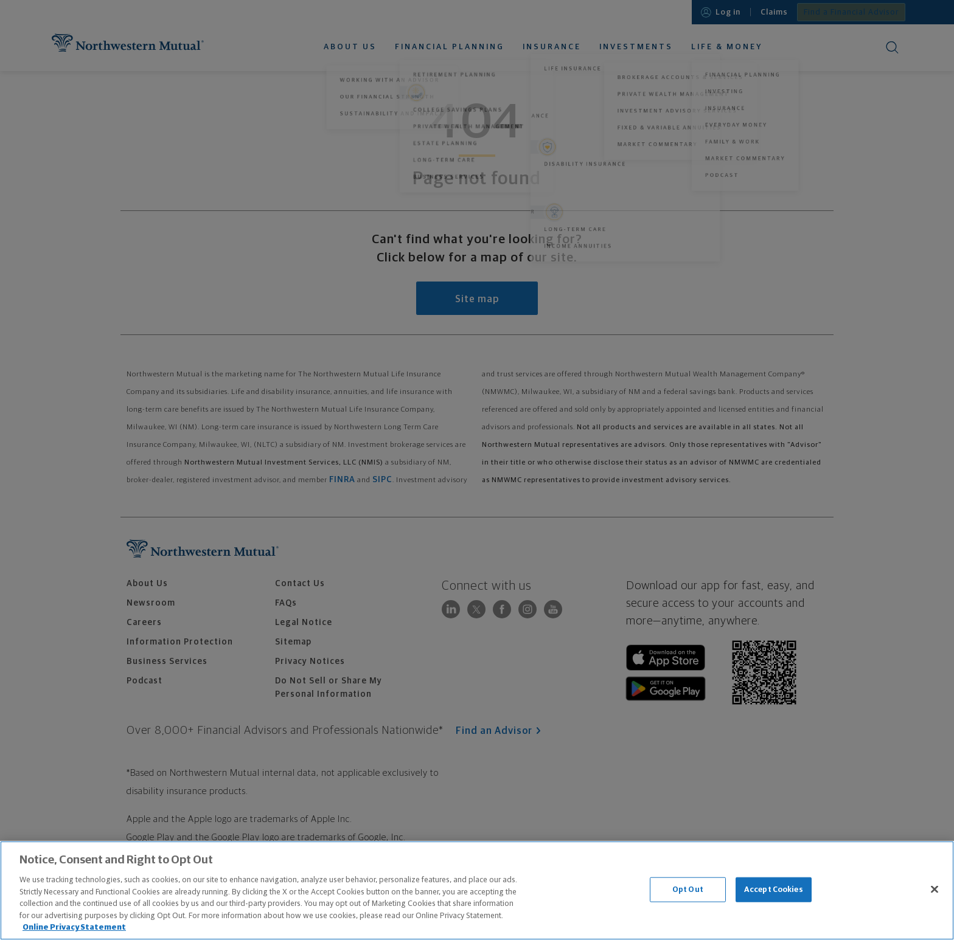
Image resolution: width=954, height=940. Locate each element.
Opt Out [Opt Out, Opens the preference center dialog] (687, 889)
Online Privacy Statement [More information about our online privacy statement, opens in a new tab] (74, 927)
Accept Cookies (773, 889)
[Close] (934, 889)
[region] (477, 890)
